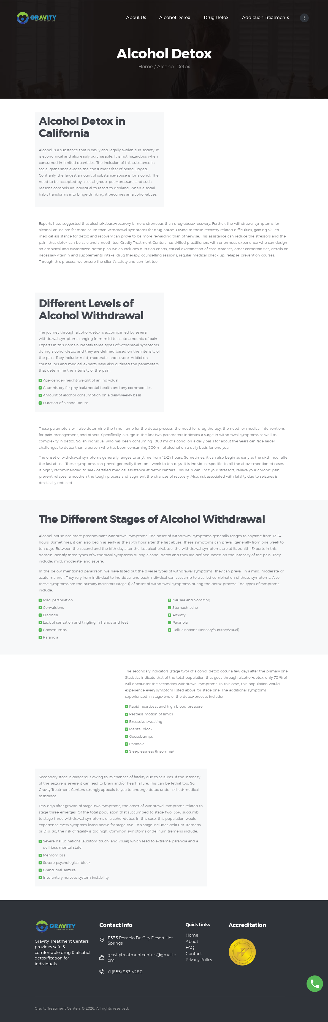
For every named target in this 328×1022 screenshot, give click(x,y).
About (192, 942)
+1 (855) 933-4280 (125, 972)
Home (145, 66)
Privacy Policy (199, 960)
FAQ (190, 948)
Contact (194, 954)
